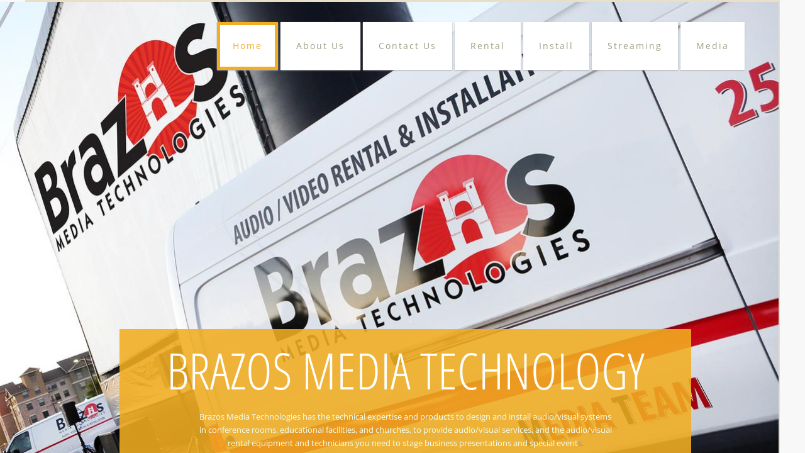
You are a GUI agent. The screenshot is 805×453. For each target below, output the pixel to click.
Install (556, 46)
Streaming (635, 46)
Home (247, 46)
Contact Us (407, 46)
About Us (320, 46)
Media (712, 46)
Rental (487, 46)
